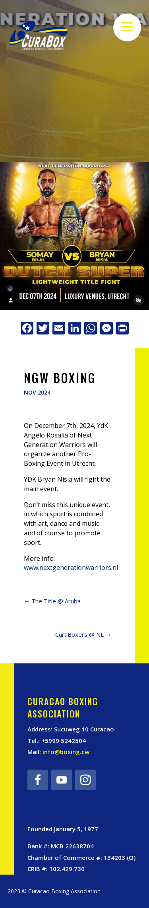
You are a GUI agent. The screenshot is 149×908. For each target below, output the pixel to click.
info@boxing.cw (66, 752)
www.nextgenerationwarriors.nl (71, 567)
